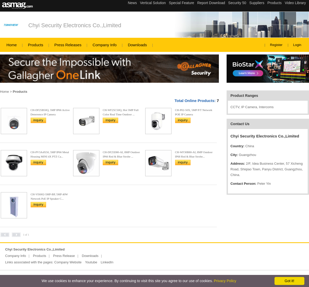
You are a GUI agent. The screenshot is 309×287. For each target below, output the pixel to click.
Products (35, 45)
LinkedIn (107, 262)
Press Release (64, 256)
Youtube (91, 262)
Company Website (68, 262)
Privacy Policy (225, 281)
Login (297, 45)
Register (276, 45)
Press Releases (67, 45)
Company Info (105, 45)
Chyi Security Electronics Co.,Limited (74, 25)
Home (11, 45)
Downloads (137, 45)
